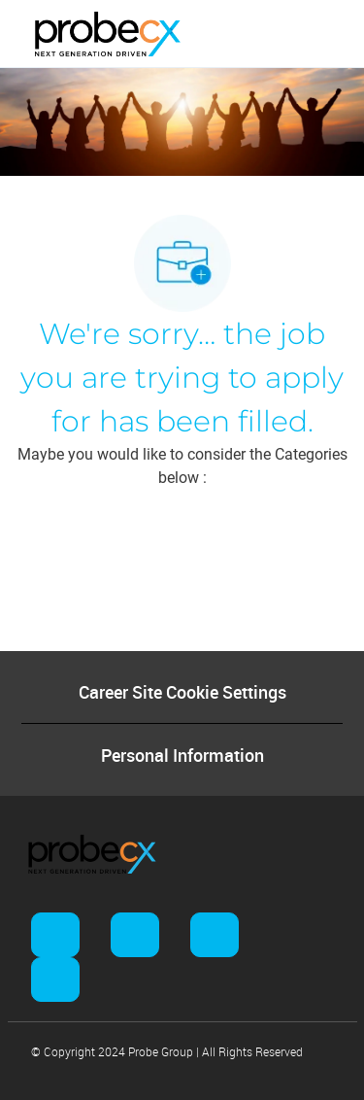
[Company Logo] (108, 33)
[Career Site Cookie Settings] (182, 692)
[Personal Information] (182, 755)
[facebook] (55, 934)
